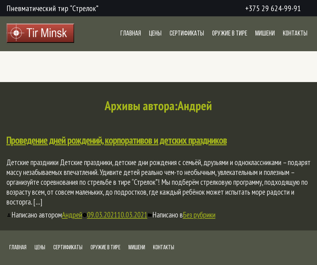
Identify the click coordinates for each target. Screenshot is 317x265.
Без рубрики (199, 215)
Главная (130, 33)
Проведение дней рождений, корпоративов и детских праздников (116, 140)
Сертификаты (187, 33)
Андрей (72, 215)
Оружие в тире (229, 33)
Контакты (295, 33)
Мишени (265, 33)
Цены (155, 33)
